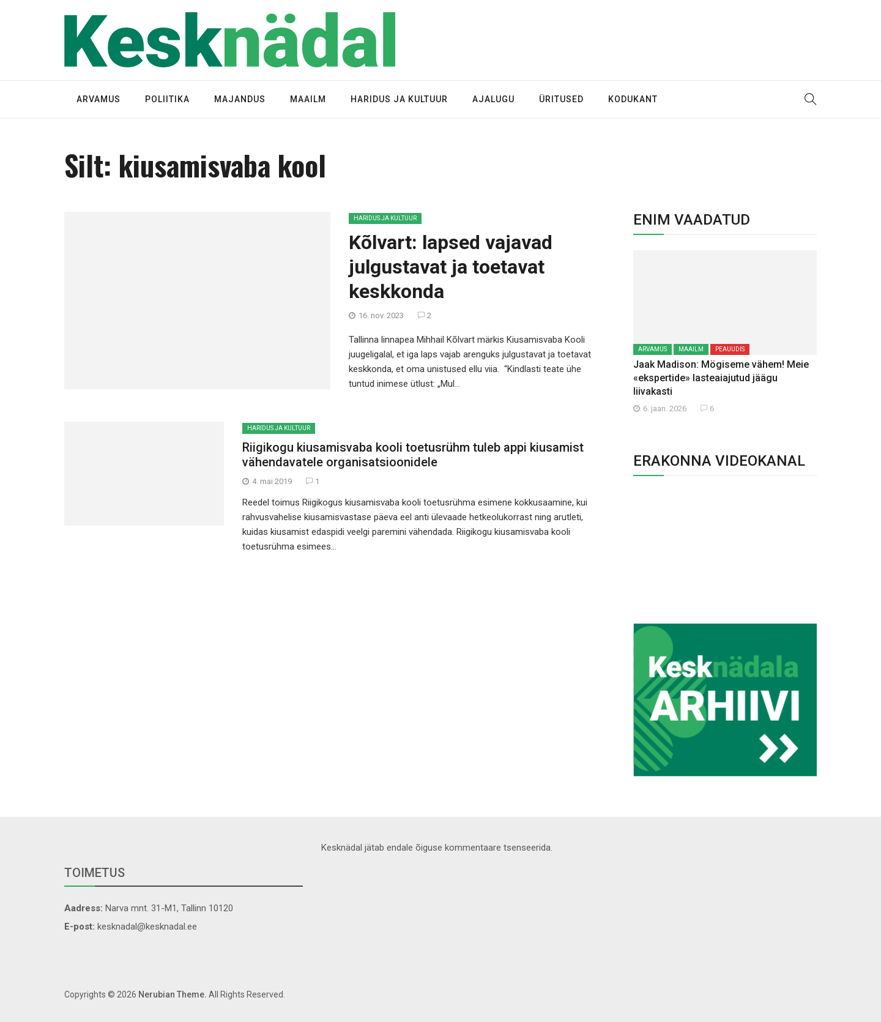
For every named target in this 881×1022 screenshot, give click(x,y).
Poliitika (167, 99)
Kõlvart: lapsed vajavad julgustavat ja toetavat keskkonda (450, 267)
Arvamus (98, 99)
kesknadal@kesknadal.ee (147, 926)
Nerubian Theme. (172, 994)
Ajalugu (493, 99)
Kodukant (633, 99)
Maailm (308, 99)
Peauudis (730, 349)
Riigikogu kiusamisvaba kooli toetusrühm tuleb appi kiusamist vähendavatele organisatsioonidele (413, 454)
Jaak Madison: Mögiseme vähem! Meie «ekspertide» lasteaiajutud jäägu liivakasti (721, 378)
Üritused (561, 99)
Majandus (240, 99)
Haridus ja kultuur (399, 99)
